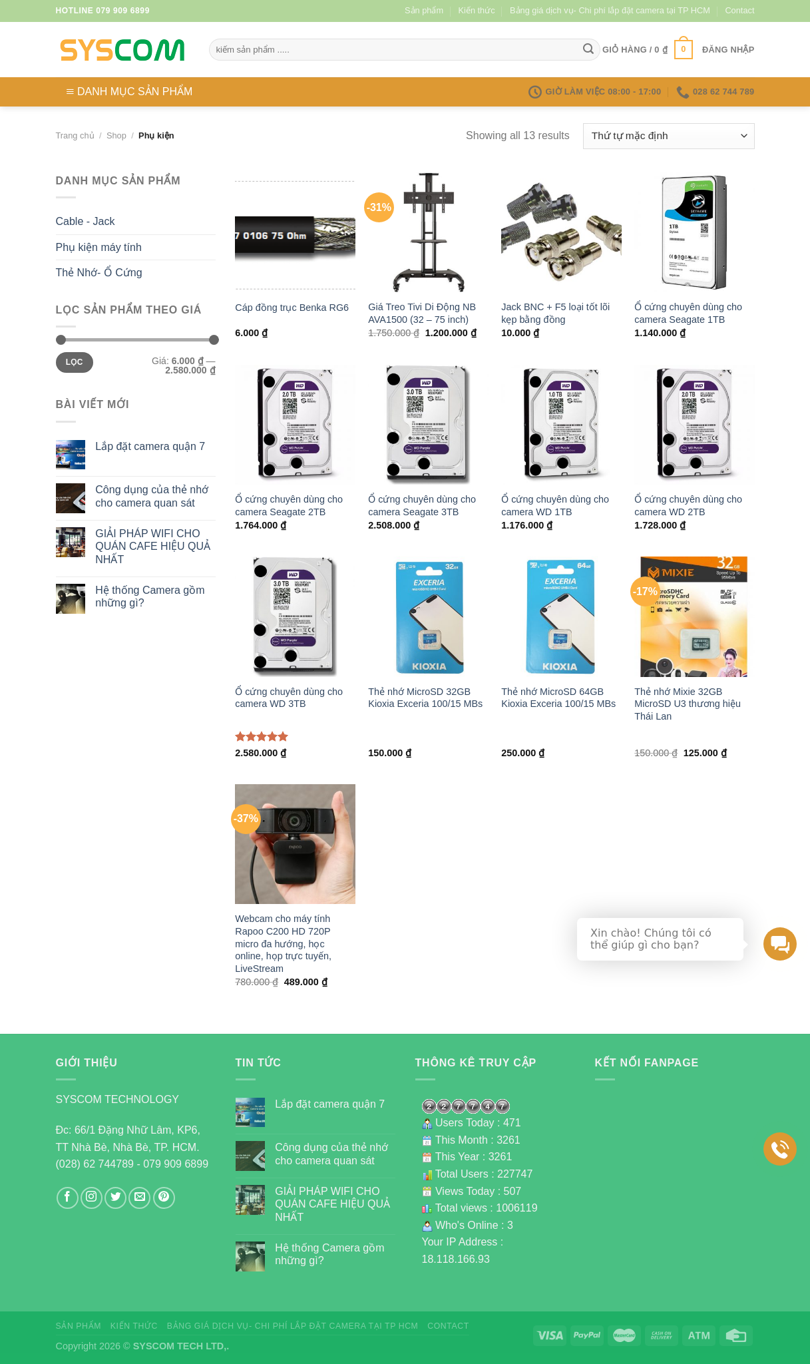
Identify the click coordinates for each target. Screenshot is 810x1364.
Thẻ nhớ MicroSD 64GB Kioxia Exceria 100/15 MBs (558, 698)
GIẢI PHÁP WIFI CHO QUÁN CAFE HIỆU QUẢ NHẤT (152, 546)
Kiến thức (477, 10)
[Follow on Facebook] (68, 1198)
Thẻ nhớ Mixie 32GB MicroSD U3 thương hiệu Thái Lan (687, 704)
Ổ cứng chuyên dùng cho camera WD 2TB (688, 505)
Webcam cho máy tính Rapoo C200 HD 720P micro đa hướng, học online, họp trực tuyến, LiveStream (283, 943)
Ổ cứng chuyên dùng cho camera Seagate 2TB (289, 505)
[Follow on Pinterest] (164, 1198)
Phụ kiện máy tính (99, 247)
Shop (116, 135)
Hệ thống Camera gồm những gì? (149, 596)
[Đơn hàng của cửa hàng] (668, 136)
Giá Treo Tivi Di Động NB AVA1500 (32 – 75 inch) (422, 313)
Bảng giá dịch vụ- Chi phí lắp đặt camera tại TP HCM (610, 10)
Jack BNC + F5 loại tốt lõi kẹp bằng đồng (555, 313)
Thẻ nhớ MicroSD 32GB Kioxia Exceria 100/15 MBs (425, 698)
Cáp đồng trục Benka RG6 (292, 307)
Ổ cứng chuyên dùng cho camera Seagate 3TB (422, 505)
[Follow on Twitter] (115, 1198)
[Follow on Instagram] (91, 1198)
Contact (739, 10)
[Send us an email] (139, 1198)
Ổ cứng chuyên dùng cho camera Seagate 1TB (688, 313)
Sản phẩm (424, 10)
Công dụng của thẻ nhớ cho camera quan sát (151, 496)
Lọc (74, 362)
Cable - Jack (85, 221)
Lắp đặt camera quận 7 (150, 446)
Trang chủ (75, 135)
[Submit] (588, 50)
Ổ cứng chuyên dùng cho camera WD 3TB (289, 698)
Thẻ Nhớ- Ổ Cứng (99, 272)
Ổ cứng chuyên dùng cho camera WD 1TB (555, 505)
